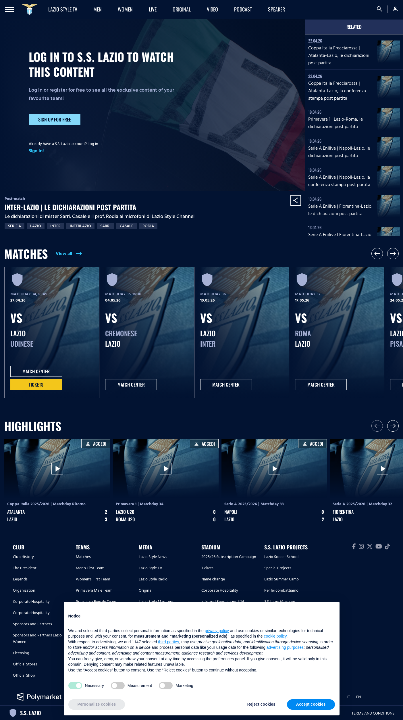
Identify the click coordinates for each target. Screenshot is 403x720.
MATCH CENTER (36, 371)
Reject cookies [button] (261, 704)
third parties (168, 642)
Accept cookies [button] (311, 704)
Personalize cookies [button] (97, 704)
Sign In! (36, 151)
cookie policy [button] (275, 636)
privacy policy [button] (217, 630)
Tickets (36, 384)
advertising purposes (285, 647)
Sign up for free (54, 119)
